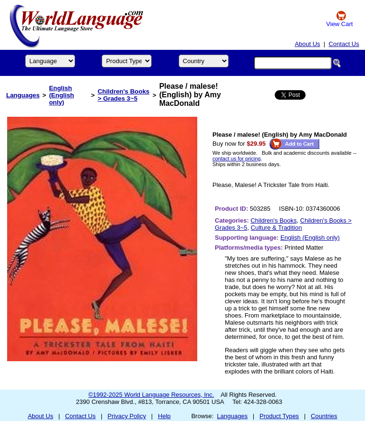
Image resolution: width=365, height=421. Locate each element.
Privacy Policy (126, 416)
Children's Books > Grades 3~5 (123, 95)
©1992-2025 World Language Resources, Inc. (151, 394)
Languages (22, 95)
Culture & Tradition (276, 227)
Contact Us (343, 43)
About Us (307, 43)
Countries (324, 416)
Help (164, 416)
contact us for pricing (236, 158)
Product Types (279, 416)
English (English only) (61, 95)
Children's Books (273, 220)
